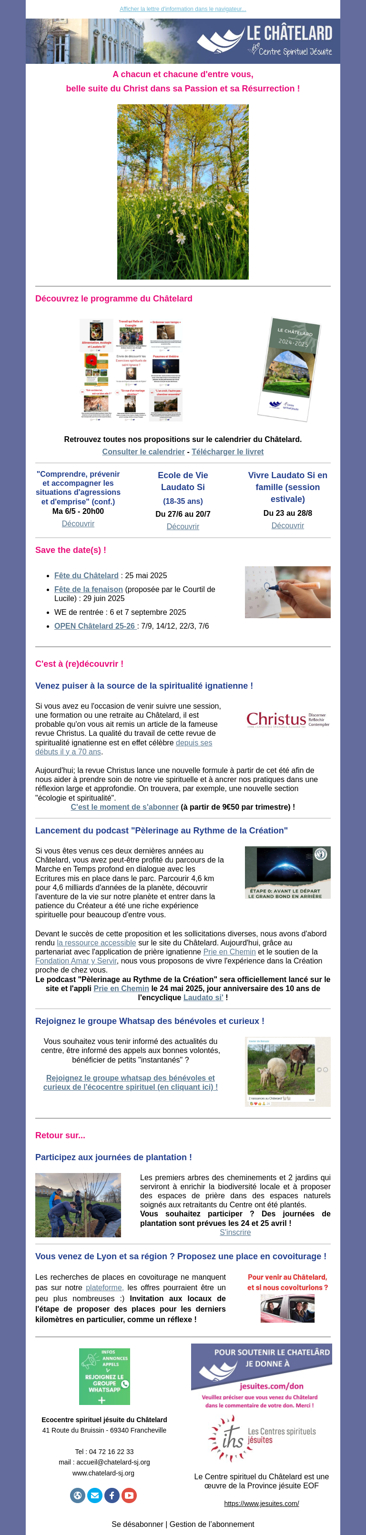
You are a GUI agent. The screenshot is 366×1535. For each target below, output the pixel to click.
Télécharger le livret (228, 452)
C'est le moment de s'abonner (125, 807)
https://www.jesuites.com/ (261, 1503)
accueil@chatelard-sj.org (113, 1462)
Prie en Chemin (229, 952)
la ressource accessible (96, 943)
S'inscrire (235, 1232)
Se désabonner (137, 1524)
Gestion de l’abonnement (212, 1524)
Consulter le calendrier (143, 452)
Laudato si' (203, 997)
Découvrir (183, 526)
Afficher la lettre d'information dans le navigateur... (183, 9)
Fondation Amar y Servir (76, 961)
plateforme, (105, 1288)
